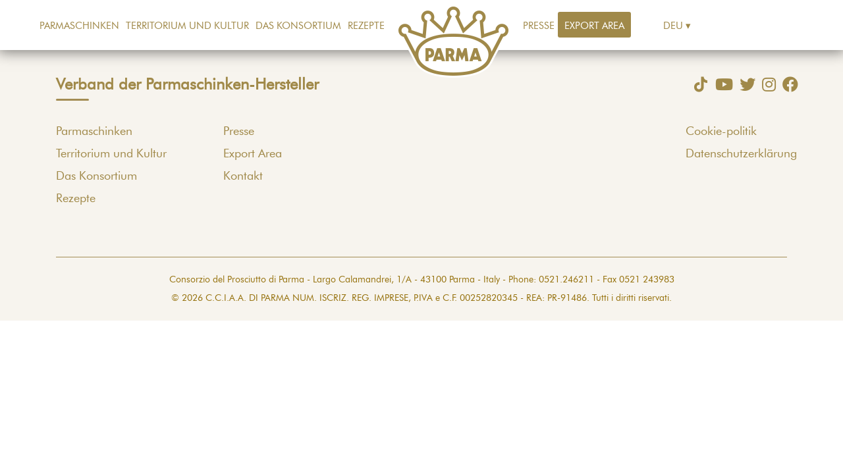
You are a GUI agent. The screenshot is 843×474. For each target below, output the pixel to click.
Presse (539, 26)
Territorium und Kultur (187, 26)
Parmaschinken (79, 26)
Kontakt (243, 176)
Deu (673, 26)
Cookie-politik (721, 132)
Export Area (594, 26)
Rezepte (366, 26)
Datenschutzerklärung (741, 154)
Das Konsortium (298, 26)
